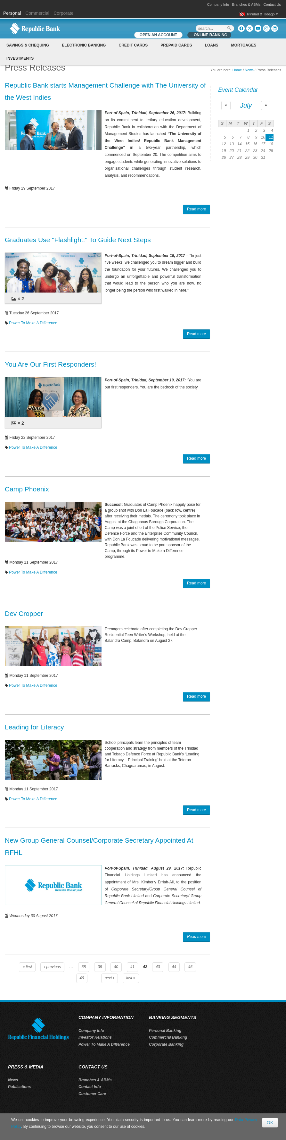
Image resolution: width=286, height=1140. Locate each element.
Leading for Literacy (34, 727)
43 (158, 967)
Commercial (37, 13)
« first (27, 967)
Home (237, 70)
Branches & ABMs (246, 4)
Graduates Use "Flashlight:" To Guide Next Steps (78, 239)
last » (130, 978)
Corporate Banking (166, 1044)
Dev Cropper (24, 613)
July (246, 105)
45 (190, 967)
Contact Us (272, 4)
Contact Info (89, 1087)
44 (174, 967)
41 (132, 967)
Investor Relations (95, 1037)
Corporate (63, 13)
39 (100, 967)
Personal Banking (165, 1030)
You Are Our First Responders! (50, 364)
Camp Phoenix (27, 489)
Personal (12, 13)
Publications (19, 1087)
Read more (196, 209)
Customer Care (92, 1094)
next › (109, 978)
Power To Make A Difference (33, 323)
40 (116, 967)
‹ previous (52, 967)
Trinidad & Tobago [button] (262, 14)
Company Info (218, 4)
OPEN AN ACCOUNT (158, 35)
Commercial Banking (168, 1037)
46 (82, 978)
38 (84, 967)
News (249, 70)
